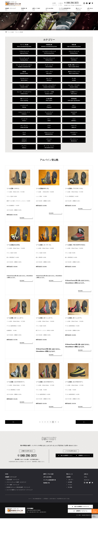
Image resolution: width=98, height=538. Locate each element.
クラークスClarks (49, 140)
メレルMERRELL (73, 119)
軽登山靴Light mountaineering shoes (74, 45)
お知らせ (61, 3)
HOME (6, 493)
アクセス (70, 504)
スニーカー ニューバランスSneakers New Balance (49, 86)
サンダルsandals (74, 79)
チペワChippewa (49, 106)
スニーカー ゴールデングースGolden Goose (24, 92)
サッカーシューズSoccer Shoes (49, 65)
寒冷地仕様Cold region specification (74, 99)
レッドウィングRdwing (24, 106)
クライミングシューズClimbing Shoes (74, 52)
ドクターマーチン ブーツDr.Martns (24, 113)
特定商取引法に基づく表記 (63, 518)
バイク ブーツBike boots (49, 72)
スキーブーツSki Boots (49, 79)
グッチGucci (49, 126)
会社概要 (70, 501)
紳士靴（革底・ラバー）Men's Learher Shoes (73, 65)
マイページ (54, 5)
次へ (84, 441)
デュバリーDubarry (24, 146)
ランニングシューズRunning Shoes (24, 59)
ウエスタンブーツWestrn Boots (24, 79)
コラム (60, 5)
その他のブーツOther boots (73, 92)
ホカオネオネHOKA (74, 113)
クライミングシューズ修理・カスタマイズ (16, 501)
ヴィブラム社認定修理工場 (49, 499)
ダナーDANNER (74, 106)
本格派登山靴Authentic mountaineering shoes (49, 45)
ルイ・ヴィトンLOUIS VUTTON (24, 126)
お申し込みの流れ (47, 496)
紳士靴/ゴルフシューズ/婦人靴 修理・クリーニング (18, 507)
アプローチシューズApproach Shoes (24, 52)
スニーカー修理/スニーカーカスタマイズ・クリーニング (19, 509)
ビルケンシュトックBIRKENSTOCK (49, 133)
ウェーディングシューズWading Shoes (49, 59)
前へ (14, 441)
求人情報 (70, 507)
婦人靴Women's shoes (24, 72)
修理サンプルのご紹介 (48, 493)
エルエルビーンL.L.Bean (73, 133)
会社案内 (54, 3)
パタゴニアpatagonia (24, 140)
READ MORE (22, 222)
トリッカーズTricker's (24, 119)
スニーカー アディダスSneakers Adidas (73, 86)
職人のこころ (69, 493)
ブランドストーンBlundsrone (74, 140)
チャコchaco (24, 133)
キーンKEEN (49, 119)
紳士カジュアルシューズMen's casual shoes (73, 72)
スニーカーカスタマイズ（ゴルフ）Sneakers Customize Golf (24, 65)
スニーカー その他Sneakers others (49, 92)
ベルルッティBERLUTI (74, 126)
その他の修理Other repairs (49, 99)
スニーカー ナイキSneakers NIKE (24, 86)
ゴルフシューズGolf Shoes (73, 59)
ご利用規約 (45, 518)
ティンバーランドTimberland (49, 113)
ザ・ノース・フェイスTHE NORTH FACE (49, 146)
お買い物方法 (53, 518)
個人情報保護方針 (37, 518)
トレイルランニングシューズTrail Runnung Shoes (49, 52)
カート (30, 518)
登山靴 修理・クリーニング (13, 499)
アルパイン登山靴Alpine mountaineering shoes (24, 45)
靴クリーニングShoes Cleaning (24, 99)
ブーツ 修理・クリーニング (13, 504)
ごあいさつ (70, 499)
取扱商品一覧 (46, 502)
